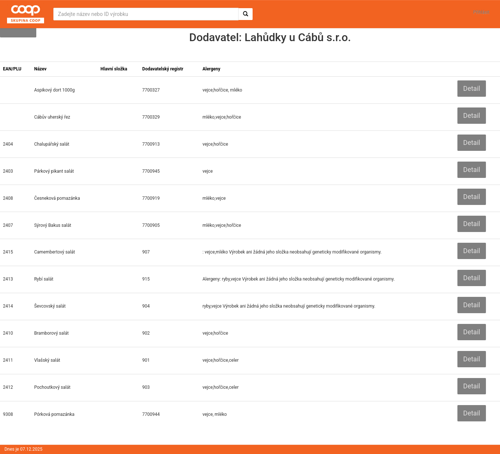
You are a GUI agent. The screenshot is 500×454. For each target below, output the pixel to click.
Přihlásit (481, 12)
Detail (471, 88)
